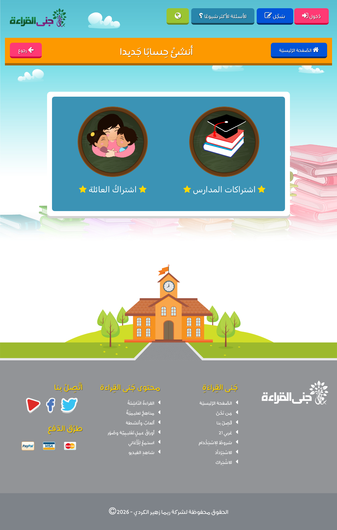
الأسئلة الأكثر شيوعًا (222, 16)
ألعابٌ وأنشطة (140, 422)
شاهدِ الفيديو (141, 452)
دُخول (311, 16)
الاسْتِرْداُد (223, 452)
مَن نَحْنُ (224, 413)
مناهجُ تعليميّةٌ (140, 413)
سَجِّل (275, 16)
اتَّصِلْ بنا (224, 422)
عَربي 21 (225, 432)
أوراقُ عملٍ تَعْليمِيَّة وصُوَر (131, 432)
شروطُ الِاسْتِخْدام (215, 442)
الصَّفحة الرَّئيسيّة (215, 403)
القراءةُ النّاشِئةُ (140, 403)
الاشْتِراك (224, 462)
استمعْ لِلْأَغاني (141, 442)
